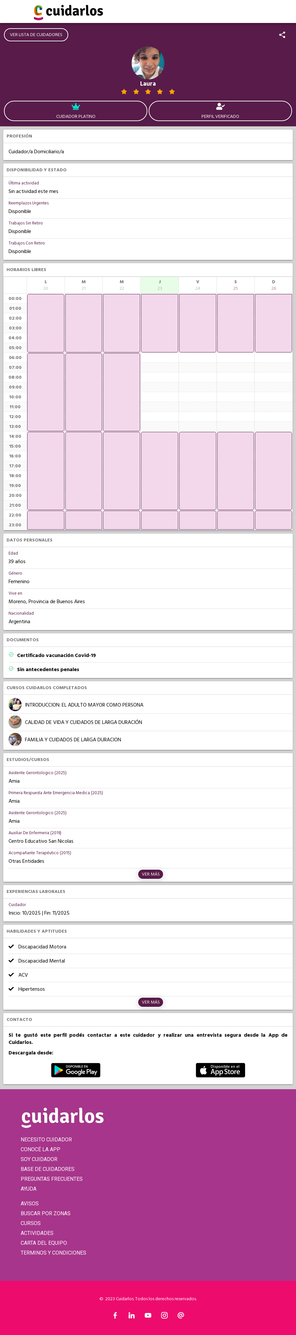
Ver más (151, 874)
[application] (45, 323)
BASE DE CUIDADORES (47, 1169)
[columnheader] (46, 285)
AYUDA (28, 1189)
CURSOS (31, 1223)
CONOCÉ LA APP (40, 1149)
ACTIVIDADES (37, 1233)
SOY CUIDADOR (39, 1159)
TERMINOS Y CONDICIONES (53, 1253)
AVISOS (30, 1203)
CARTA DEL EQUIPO (44, 1243)
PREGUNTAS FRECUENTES (52, 1179)
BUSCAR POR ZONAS (46, 1213)
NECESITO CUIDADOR (46, 1139)
